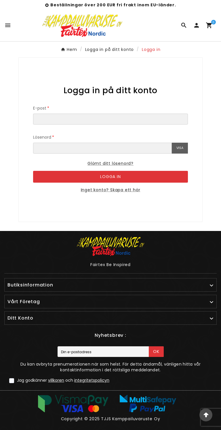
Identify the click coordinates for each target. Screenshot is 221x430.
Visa (179, 148)
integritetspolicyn (91, 380)
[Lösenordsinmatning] (102, 148)
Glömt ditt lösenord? (110, 163)
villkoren (56, 380)
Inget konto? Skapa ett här (110, 190)
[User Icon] (196, 25)
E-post (39, 108)
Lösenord (42, 137)
